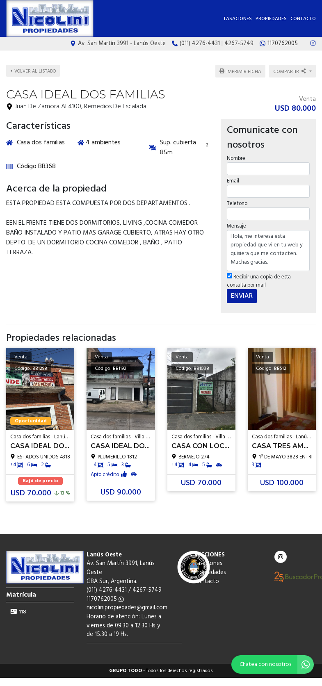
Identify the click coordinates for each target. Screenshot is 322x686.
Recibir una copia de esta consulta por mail (259, 281)
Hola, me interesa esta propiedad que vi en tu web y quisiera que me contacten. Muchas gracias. (268, 250)
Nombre (236, 158)
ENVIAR (242, 296)
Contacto (303, 19)
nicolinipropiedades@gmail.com (127, 608)
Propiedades (271, 19)
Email (233, 181)
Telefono (237, 203)
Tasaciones (237, 19)
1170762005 (105, 599)
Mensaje (236, 226)
